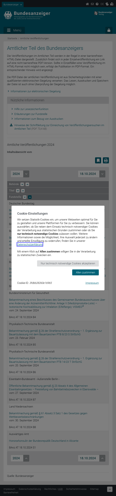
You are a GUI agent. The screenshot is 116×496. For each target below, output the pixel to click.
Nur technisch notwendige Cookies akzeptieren (68, 263)
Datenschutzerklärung (30, 244)
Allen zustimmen (85, 272)
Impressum (92, 283)
